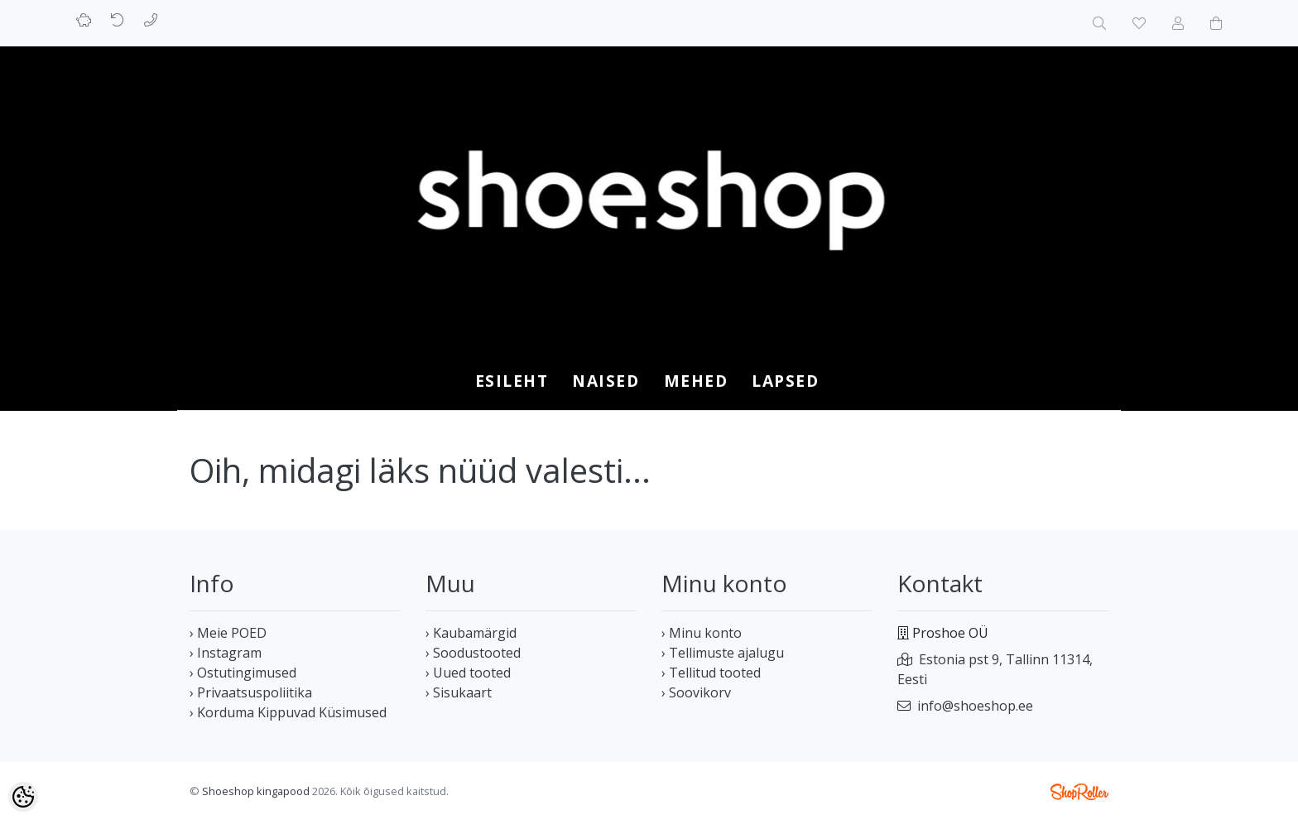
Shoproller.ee (1079, 792)
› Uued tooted (468, 672)
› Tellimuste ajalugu (722, 653)
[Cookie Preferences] (23, 797)
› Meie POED (228, 633)
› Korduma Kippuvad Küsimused (288, 712)
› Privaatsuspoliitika (251, 692)
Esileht (512, 380)
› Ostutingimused (243, 672)
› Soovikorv (696, 692)
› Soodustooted (473, 653)
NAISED (605, 380)
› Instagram (226, 653)
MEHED (696, 380)
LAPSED (785, 380)
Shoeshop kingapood (256, 791)
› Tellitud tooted (711, 672)
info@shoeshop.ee (975, 706)
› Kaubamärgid (471, 633)
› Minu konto (701, 633)
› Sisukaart (458, 692)
